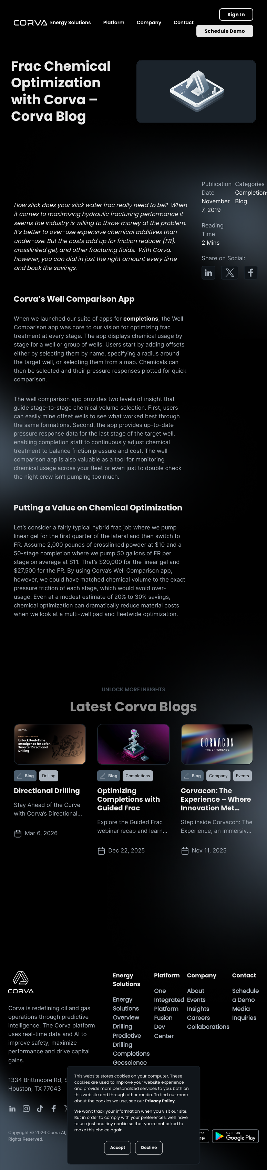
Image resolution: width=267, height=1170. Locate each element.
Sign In (236, 14)
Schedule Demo (225, 31)
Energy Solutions (70, 22)
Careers (198, 1018)
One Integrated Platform (169, 1000)
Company (149, 22)
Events (196, 1000)
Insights (198, 1009)
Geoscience (129, 1063)
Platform (113, 22)
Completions (131, 1054)
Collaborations (208, 1027)
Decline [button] (149, 1148)
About (195, 991)
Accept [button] (117, 1148)
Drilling (122, 1027)
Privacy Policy (160, 1101)
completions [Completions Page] (140, 319)
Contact (184, 22)
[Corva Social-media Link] (12, 1109)
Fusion (163, 1018)
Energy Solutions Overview (126, 1009)
